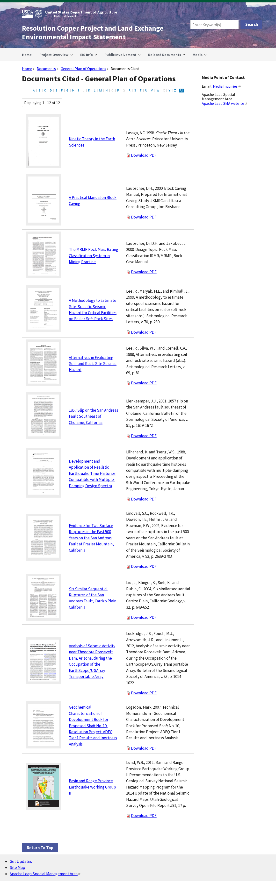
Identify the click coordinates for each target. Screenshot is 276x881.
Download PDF (144, 155)
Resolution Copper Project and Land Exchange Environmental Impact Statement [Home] (92, 32)
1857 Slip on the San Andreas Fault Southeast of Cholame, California (93, 416)
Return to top (40, 847)
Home (27, 68)
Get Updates (21, 861)
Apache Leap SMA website (224, 103)
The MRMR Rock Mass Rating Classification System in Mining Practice (93, 255)
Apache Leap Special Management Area (45, 873)
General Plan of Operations (83, 68)
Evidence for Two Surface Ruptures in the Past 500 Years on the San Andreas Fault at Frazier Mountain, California (91, 538)
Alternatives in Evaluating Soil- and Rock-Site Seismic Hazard (92, 364)
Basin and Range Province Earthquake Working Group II (92, 787)
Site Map (17, 867)
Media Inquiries (227, 86)
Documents (46, 68)
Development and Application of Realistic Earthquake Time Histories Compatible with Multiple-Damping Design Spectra (92, 473)
